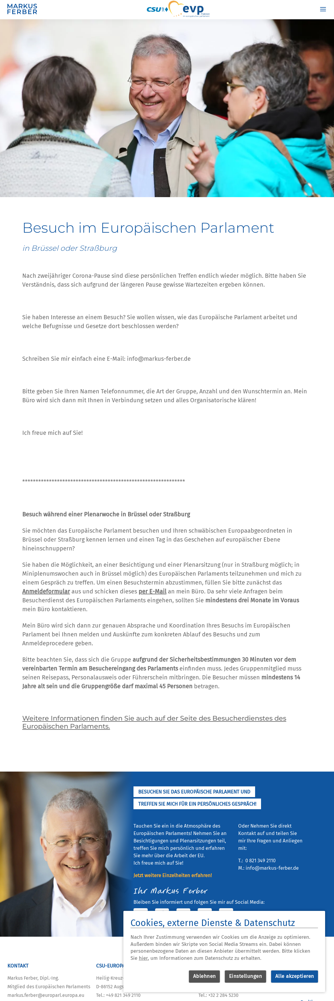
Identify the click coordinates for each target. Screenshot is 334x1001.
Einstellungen (245, 976)
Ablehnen (204, 976)
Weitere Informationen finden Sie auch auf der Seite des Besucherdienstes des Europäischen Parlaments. (154, 722)
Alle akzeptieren (294, 976)
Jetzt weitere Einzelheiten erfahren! (172, 875)
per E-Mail (152, 591)
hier (143, 958)
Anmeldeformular (46, 591)
